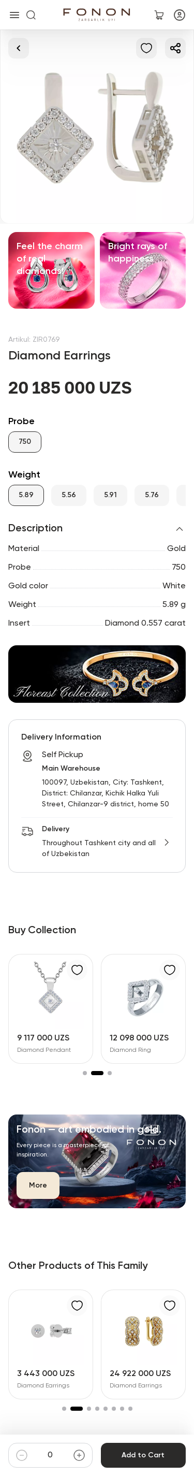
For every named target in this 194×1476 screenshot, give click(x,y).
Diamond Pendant (44, 1050)
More (38, 1185)
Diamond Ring (130, 1050)
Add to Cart (143, 1455)
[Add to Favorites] (146, 48)
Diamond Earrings (43, 1386)
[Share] (175, 48)
